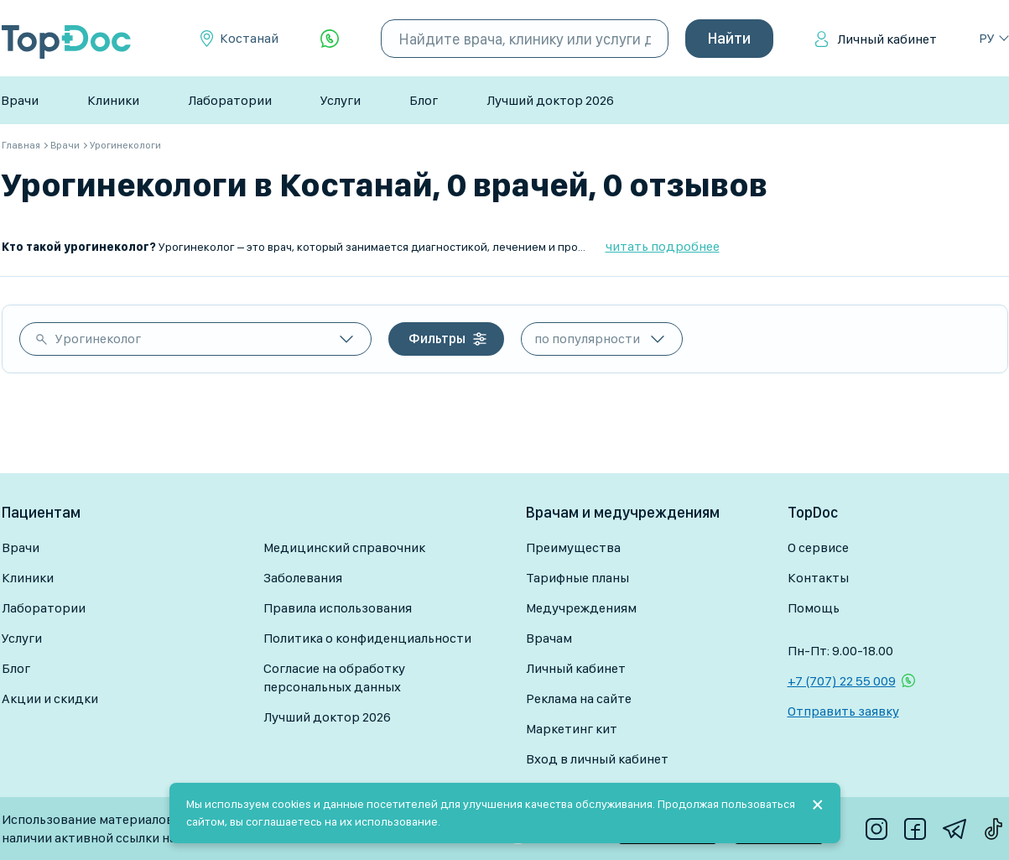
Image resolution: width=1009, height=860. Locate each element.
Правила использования (337, 608)
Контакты (818, 578)
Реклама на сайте (579, 698)
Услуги (340, 100)
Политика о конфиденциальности (367, 638)
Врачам (549, 638)
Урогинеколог (98, 339)
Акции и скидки (50, 698)
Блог (423, 100)
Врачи (20, 100)
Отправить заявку (843, 711)
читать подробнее (663, 246)
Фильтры (436, 339)
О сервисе (818, 547)
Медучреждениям (581, 608)
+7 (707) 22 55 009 (842, 681)
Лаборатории (230, 100)
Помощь (814, 608)
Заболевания (302, 578)
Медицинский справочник (344, 547)
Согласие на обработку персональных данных (334, 677)
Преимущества (573, 547)
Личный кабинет (887, 39)
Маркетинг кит (571, 729)
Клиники (113, 100)
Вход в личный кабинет (597, 759)
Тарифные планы (577, 578)
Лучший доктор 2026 (550, 100)
